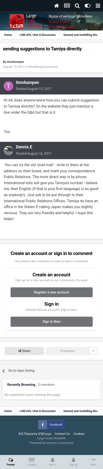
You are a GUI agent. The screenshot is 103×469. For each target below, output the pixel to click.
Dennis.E (24, 147)
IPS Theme (26, 433)
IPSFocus (44, 433)
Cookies (78, 433)
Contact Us (62, 433)
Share (24, 351)
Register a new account (51, 292)
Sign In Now (51, 321)
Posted (34, 89)
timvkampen (15, 62)
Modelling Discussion (43, 66)
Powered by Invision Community (52, 443)
